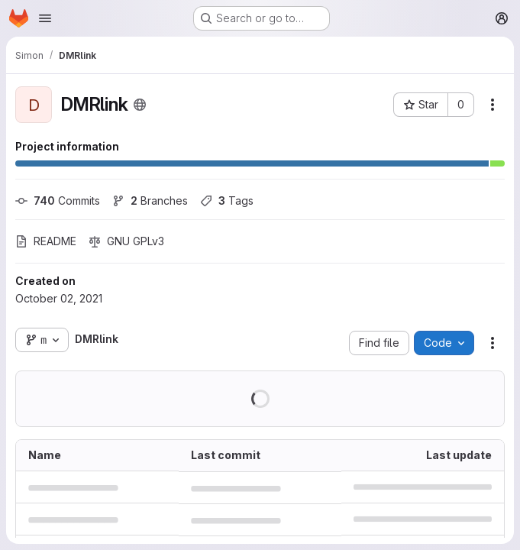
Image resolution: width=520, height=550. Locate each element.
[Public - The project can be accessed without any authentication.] (140, 105)
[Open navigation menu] (45, 18)
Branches (150, 200)
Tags (227, 200)
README (45, 241)
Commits (57, 200)
